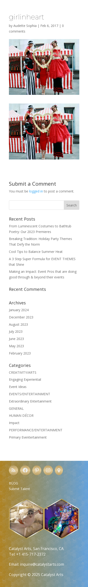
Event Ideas (18, 386)
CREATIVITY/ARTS (22, 372)
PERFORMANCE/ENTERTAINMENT (35, 430)
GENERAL (16, 408)
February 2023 (20, 353)
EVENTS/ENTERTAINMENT (29, 394)
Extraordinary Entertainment (30, 401)
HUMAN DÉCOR (21, 415)
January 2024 (19, 310)
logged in (36, 191)
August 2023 (18, 324)
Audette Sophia (25, 25)
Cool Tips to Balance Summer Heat (36, 251)
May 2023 (16, 346)
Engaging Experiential (25, 379)
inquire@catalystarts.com (42, 564)
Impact (14, 423)
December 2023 (21, 317)
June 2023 (16, 338)
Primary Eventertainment (28, 437)
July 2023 (16, 331)
